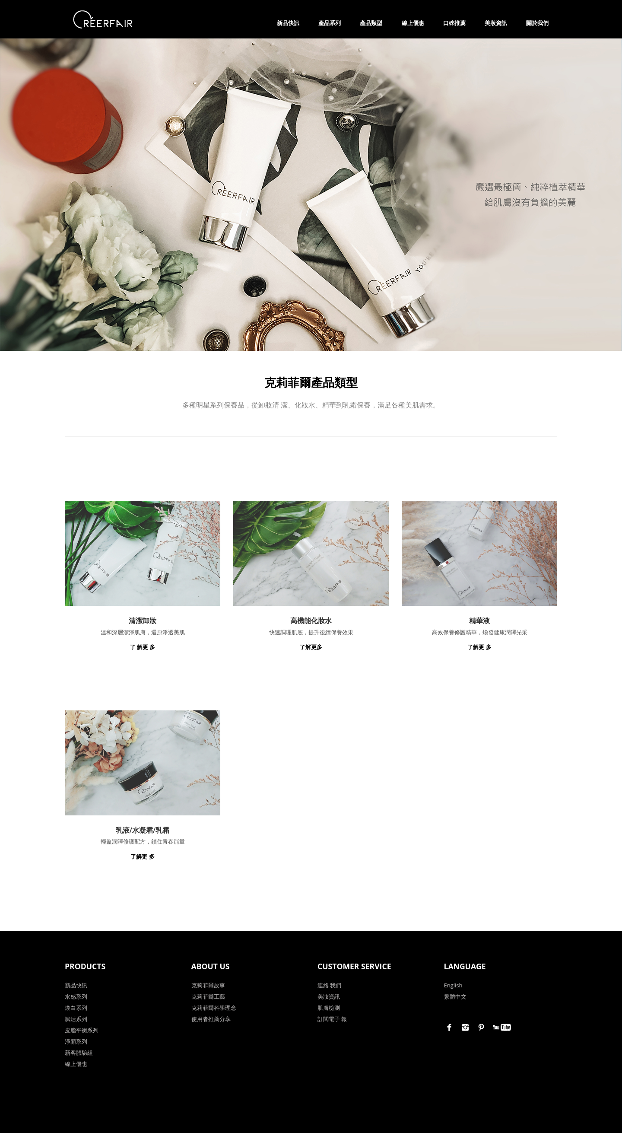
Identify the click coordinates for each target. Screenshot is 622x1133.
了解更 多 (479, 646)
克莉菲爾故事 (208, 985)
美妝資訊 (496, 22)
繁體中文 (455, 996)
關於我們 (537, 22)
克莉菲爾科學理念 (213, 1007)
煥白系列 (76, 1007)
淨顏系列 (76, 1041)
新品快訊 (288, 22)
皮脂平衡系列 (81, 1030)
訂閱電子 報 (332, 1018)
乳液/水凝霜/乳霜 (142, 829)
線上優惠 (413, 22)
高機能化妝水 (311, 620)
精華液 (479, 620)
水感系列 (76, 996)
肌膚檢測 (328, 1007)
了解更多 (311, 646)
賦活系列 (76, 1018)
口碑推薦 (454, 22)
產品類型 (371, 22)
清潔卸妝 (142, 620)
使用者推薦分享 (211, 1018)
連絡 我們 (329, 985)
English (453, 985)
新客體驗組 (79, 1052)
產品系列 (329, 22)
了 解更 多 (143, 646)
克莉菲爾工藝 (208, 996)
